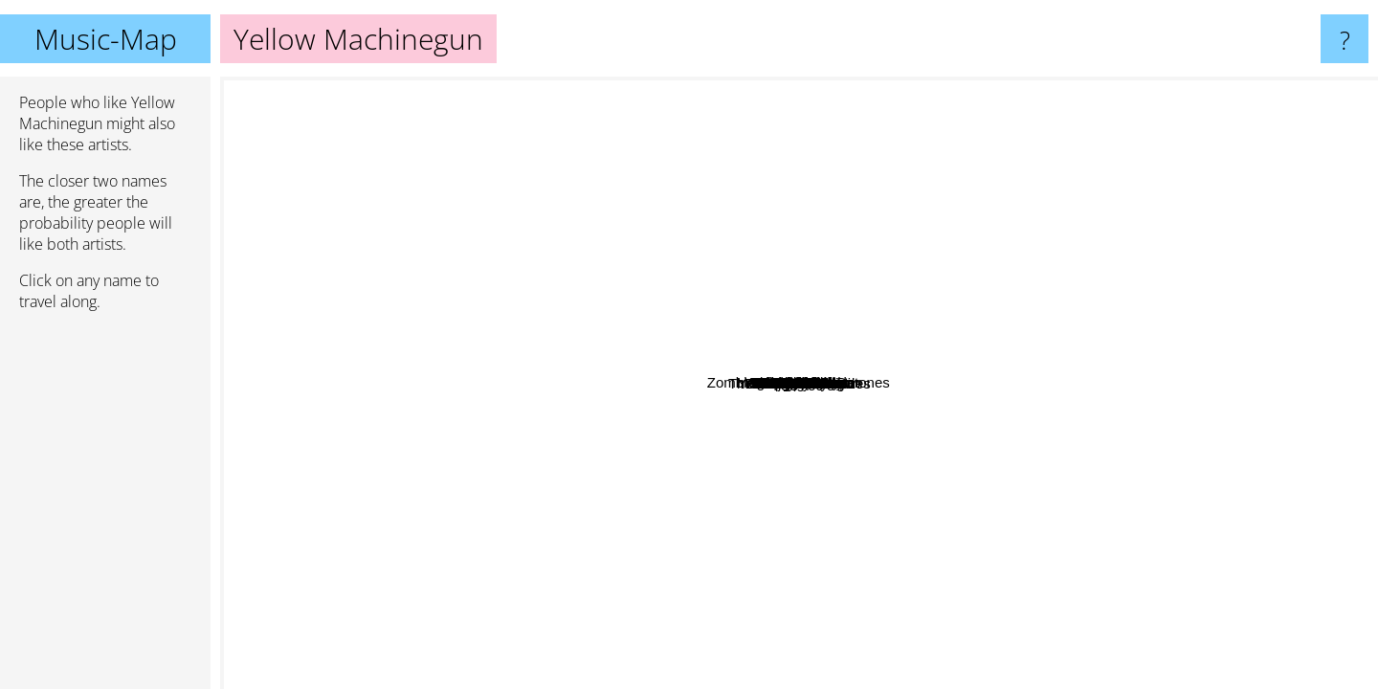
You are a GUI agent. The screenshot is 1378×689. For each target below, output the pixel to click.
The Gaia (816, 369)
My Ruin (869, 483)
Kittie (782, 531)
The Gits (712, 137)
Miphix (489, 478)
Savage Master (702, 516)
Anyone (749, 353)
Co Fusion (961, 492)
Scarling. (900, 511)
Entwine (382, 89)
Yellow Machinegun (799, 383)
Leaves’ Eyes (501, 338)
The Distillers (656, 130)
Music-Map (105, 38)
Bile (544, 279)
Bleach (810, 259)
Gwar (424, 142)
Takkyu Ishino (1037, 492)
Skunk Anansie (600, 676)
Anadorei (830, 464)
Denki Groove (677, 420)
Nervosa (726, 303)
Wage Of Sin (1052, 220)
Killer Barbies (1290, 405)
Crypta (895, 315)
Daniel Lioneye (1164, 89)
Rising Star (931, 560)
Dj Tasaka (874, 570)
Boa (241, 525)
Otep (965, 308)
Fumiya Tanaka (904, 530)
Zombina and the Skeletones (928, 241)
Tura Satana (851, 435)
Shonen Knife (1156, 319)
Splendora (371, 377)
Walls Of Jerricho (975, 204)
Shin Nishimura (608, 349)
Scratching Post (686, 451)
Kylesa (1220, 654)
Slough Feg (500, 226)
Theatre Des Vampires (985, 528)
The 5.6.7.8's (803, 507)
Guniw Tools (1078, 265)
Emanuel (371, 311)
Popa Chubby (932, 89)
